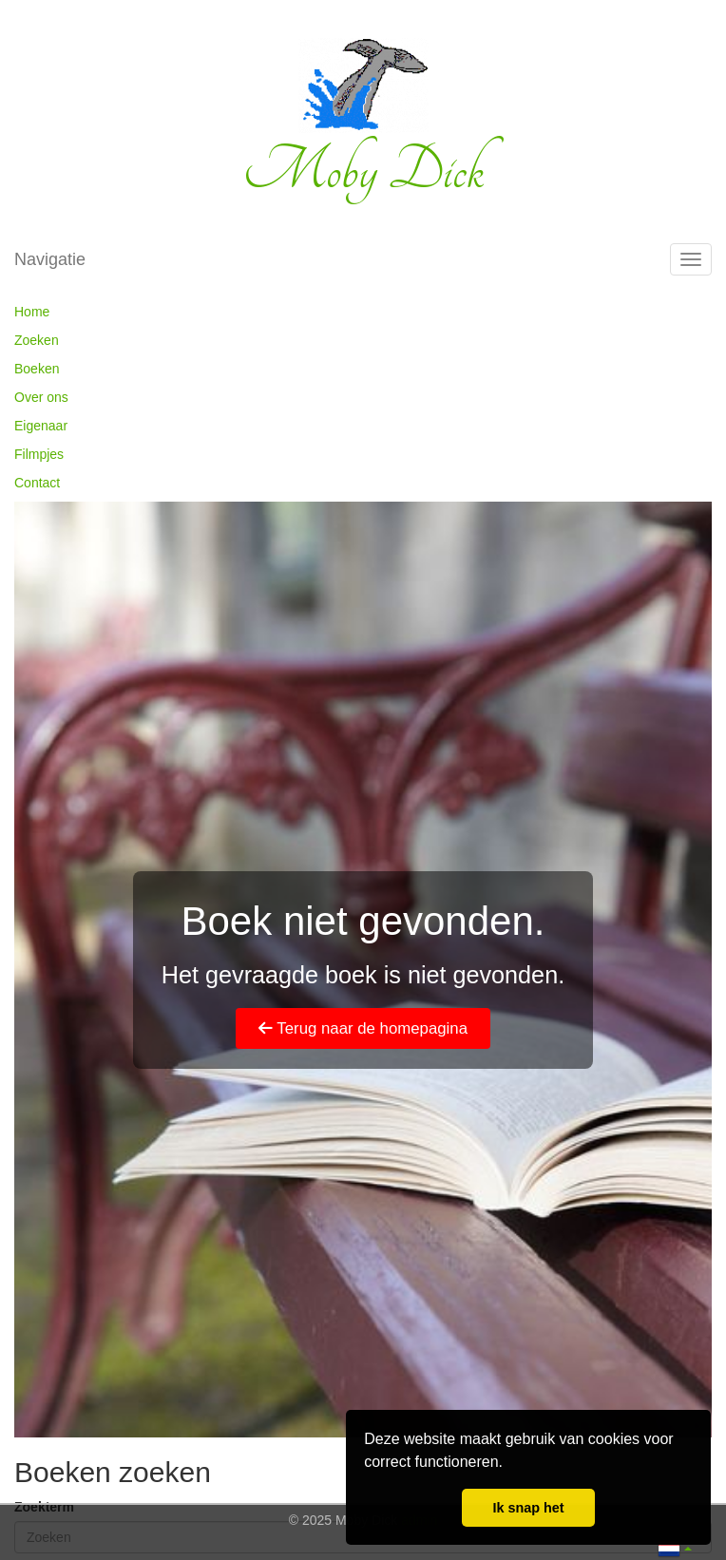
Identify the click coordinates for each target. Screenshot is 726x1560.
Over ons (41, 397)
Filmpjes (39, 454)
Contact (37, 482)
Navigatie (50, 259)
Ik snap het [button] (528, 1507)
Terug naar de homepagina (363, 1028)
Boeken (36, 368)
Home (31, 311)
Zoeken (36, 340)
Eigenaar (40, 425)
